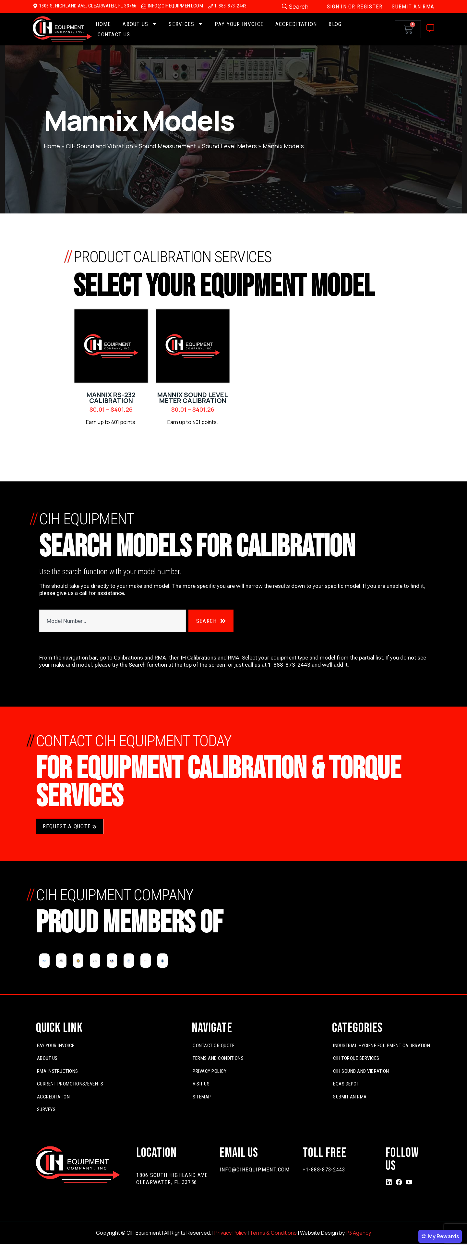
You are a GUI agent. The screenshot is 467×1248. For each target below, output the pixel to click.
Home (103, 24)
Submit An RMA (350, 1097)
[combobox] (112, 621)
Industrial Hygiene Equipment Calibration (381, 1045)
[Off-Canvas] (430, 28)
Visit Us (201, 1084)
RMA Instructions (57, 1071)
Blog (335, 24)
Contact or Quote (213, 1045)
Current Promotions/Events (70, 1084)
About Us (140, 24)
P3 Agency (358, 1232)
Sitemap (202, 1097)
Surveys (46, 1110)
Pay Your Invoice (239, 24)
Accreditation (296, 24)
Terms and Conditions (218, 1058)
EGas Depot (346, 1084)
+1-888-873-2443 (324, 1169)
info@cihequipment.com (255, 1169)
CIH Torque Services (356, 1058)
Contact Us (114, 34)
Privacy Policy (209, 1071)
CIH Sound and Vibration (99, 146)
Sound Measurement (167, 146)
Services (186, 24)
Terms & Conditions (273, 1232)
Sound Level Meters (229, 146)
